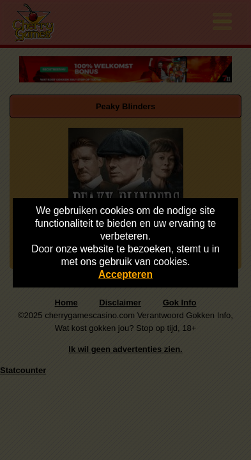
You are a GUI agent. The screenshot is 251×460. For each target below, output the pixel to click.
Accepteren (125, 274)
